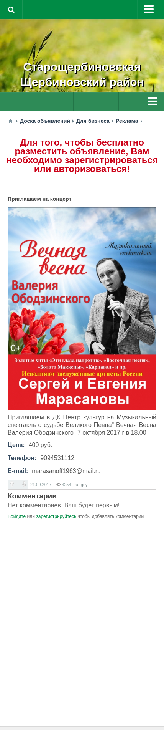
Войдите (17, 516)
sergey (81, 484)
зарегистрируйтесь (56, 516)
